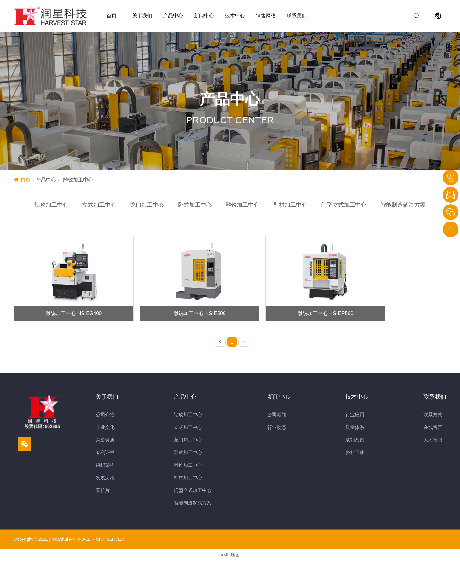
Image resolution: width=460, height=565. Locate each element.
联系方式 (432, 418)
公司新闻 (276, 418)
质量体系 (354, 431)
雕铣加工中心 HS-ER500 (285, 317)
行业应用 (354, 418)
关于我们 (142, 15)
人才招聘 (432, 443)
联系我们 (297, 15)
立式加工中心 (99, 205)
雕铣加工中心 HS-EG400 (65, 317)
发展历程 (105, 481)
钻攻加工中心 (51, 205)
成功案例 (354, 443)
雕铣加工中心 (242, 205)
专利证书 (105, 456)
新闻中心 (204, 15)
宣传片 (103, 494)
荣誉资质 (105, 443)
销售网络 (266, 15)
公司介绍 (105, 418)
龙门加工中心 (147, 205)
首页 (111, 15)
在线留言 (432, 431)
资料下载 (354, 456)
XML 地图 (229, 558)
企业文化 (105, 431)
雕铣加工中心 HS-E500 (175, 317)
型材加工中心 (290, 205)
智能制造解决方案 (403, 205)
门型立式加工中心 (343, 205)
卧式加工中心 (195, 205)
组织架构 (105, 468)
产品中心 (173, 15)
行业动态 (276, 431)
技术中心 (235, 15)
